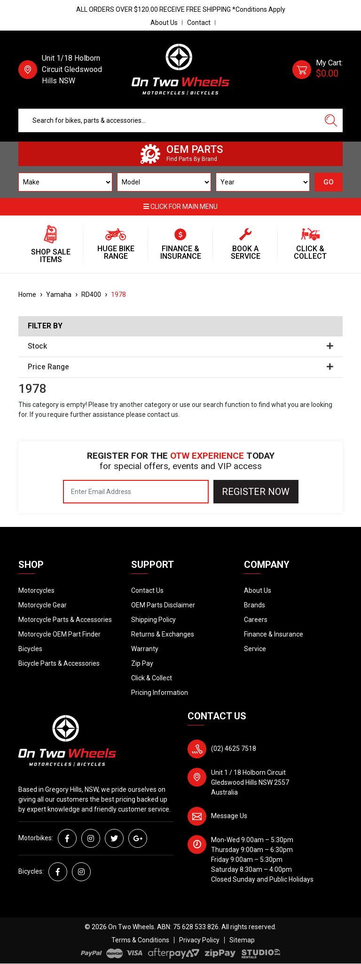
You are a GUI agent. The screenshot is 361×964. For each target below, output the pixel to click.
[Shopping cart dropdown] (317, 69)
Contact (199, 22)
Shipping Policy (153, 619)
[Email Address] (136, 491)
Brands (254, 605)
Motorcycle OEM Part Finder (59, 634)
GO (328, 182)
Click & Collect (151, 678)
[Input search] (169, 120)
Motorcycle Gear (42, 605)
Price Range (180, 367)
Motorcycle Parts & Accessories (65, 619)
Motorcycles (36, 590)
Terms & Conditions (140, 940)
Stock (180, 346)
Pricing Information (159, 692)
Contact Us (147, 590)
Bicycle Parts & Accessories (59, 663)
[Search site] (331, 120)
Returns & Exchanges (162, 634)
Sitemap (242, 940)
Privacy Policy (199, 940)
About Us (164, 22)
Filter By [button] (45, 326)
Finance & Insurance (273, 634)
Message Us (229, 816)
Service (255, 649)
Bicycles (30, 649)
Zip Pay (142, 663)
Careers (255, 619)
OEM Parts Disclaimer (163, 605)
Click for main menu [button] (180, 206)
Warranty (144, 649)
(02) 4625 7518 (233, 748)
